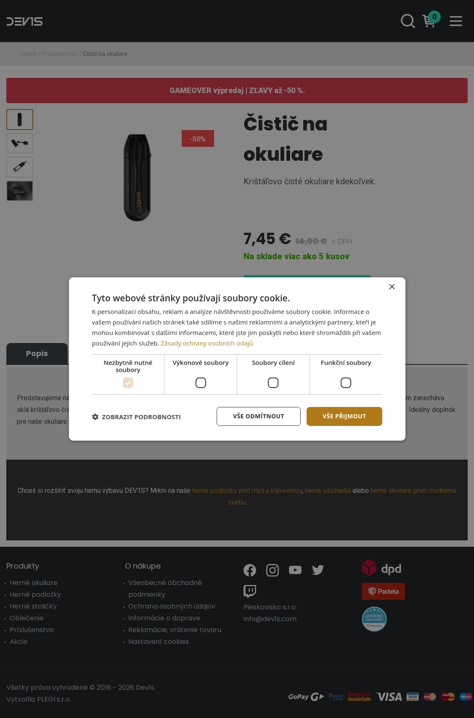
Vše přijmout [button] (344, 416)
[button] (136, 416)
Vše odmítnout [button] (258, 416)
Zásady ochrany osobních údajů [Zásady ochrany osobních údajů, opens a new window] (207, 343)
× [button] (392, 287)
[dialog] (237, 359)
